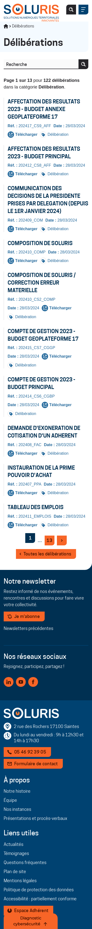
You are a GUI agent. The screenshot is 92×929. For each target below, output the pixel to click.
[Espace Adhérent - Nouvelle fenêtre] (28, 911)
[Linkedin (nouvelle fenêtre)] (8, 682)
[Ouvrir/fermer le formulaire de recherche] (71, 9)
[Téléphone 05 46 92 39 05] (27, 752)
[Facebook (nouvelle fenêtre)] (33, 682)
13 (50, 541)
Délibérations (23, 26)
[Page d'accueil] (31, 13)
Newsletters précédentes (28, 628)
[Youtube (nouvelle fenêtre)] (21, 682)
